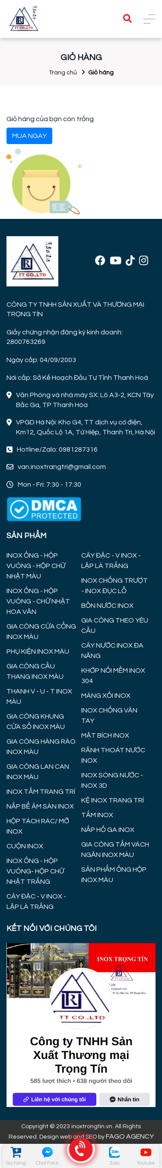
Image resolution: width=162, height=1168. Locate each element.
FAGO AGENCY (130, 1136)
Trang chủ (63, 73)
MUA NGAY (29, 135)
